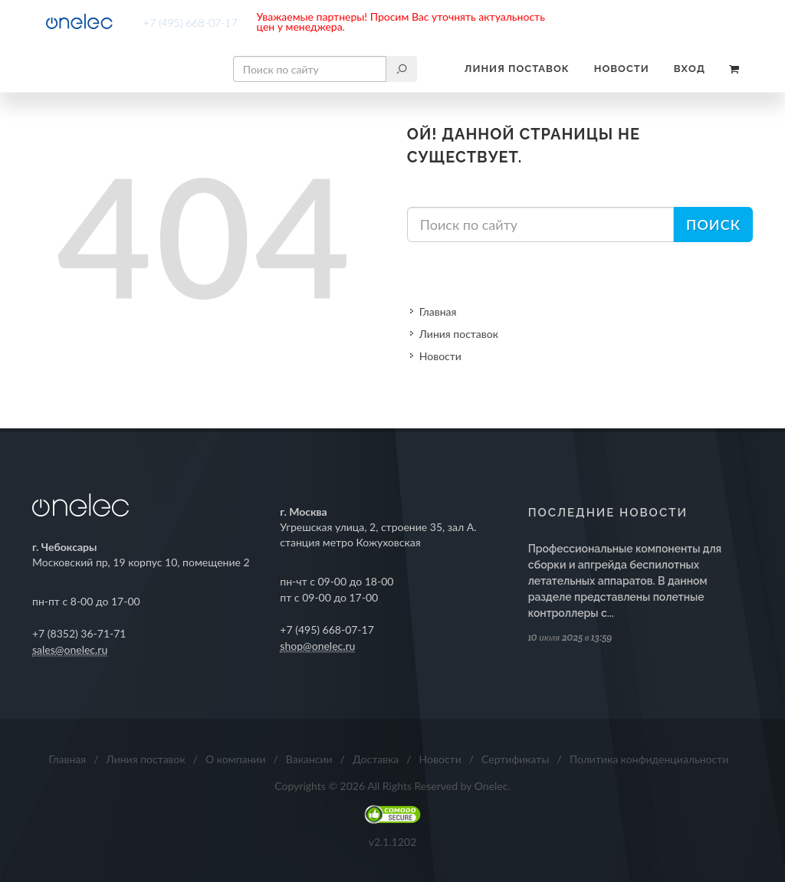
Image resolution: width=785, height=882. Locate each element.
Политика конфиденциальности (649, 759)
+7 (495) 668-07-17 (190, 22)
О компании (235, 759)
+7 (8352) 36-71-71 (79, 633)
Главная (438, 311)
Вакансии (309, 759)
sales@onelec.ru (69, 649)
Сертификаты (515, 759)
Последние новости (608, 513)
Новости (621, 68)
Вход (689, 68)
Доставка (376, 759)
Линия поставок (517, 68)
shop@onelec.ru (317, 645)
